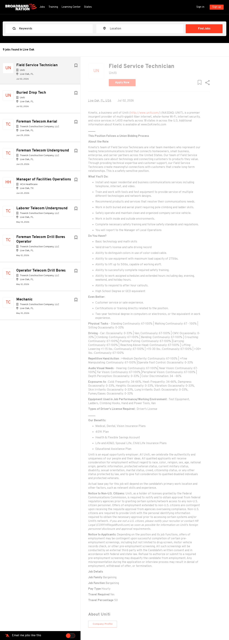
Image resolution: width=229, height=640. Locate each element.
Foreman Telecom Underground (42, 152)
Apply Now (135, 82)
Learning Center (71, 7)
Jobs (42, 7)
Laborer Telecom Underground (42, 210)
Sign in (200, 7)
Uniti (126, 73)
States (88, 7)
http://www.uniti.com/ (157, 113)
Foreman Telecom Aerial (36, 123)
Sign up (216, 7)
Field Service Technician (37, 65)
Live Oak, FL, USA (112, 101)
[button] (218, 83)
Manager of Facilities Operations (43, 181)
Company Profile (115, 624)
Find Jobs (205, 29)
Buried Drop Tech (31, 94)
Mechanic (24, 301)
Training (53, 7)
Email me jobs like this (26, 635)
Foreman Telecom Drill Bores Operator (40, 241)
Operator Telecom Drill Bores (41, 272)
